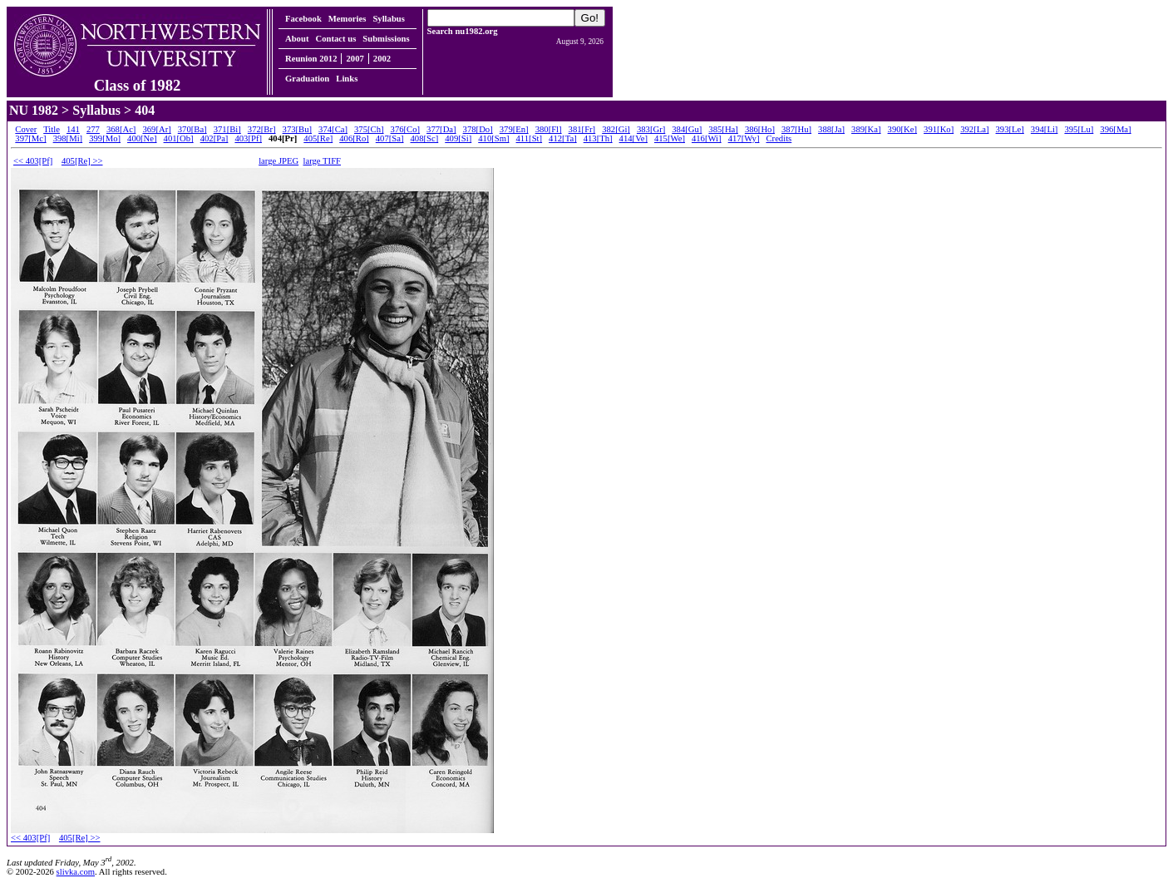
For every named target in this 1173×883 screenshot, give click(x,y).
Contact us (335, 38)
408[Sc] (425, 138)
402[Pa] (214, 138)
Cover (26, 129)
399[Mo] (105, 138)
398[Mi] (68, 138)
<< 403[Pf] (32, 160)
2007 (354, 58)
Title (51, 129)
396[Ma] (1115, 129)
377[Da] (441, 129)
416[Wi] (707, 138)
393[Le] (1010, 129)
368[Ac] (121, 129)
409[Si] (458, 138)
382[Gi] (616, 129)
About (296, 38)
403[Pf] (248, 138)
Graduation (307, 78)
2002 (382, 58)
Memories (347, 18)
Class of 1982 (137, 78)
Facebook (303, 18)
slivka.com (76, 871)
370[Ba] (192, 129)
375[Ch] (369, 129)
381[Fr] (582, 129)
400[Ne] (142, 138)
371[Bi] (227, 129)
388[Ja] (831, 129)
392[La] (974, 129)
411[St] (529, 138)
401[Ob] (179, 138)
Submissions (385, 38)
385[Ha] (723, 129)
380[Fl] (548, 129)
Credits (778, 138)
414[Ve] (633, 138)
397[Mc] (30, 138)
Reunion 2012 (311, 58)
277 (93, 129)
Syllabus (388, 18)
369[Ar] (156, 129)
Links (346, 78)
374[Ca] (332, 129)
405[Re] (318, 138)
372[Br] (262, 129)
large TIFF (322, 160)
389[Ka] (866, 129)
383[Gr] (651, 129)
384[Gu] (687, 129)
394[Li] (1044, 129)
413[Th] (598, 138)
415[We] (669, 138)
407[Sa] (390, 138)
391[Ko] (939, 129)
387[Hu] (796, 129)
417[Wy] (744, 138)
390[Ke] (903, 129)
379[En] (514, 129)
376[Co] (406, 129)
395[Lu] (1078, 129)
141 (73, 129)
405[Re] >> (82, 160)
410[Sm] (493, 138)
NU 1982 (33, 110)
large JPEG (278, 160)
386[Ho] (760, 129)
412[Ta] (563, 138)
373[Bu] (298, 129)
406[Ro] (354, 138)
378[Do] (478, 129)
